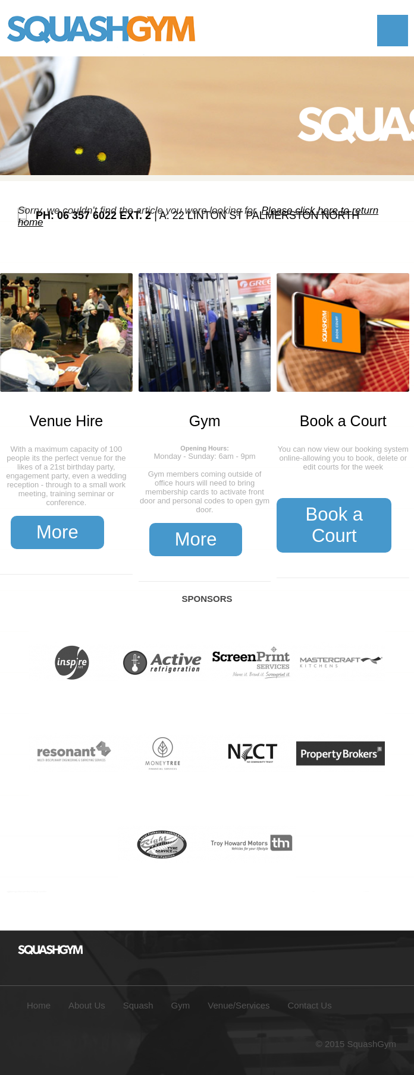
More (57, 532)
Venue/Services (238, 1005)
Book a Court (343, 421)
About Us (86, 1005)
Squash (138, 1005)
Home (39, 1005)
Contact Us (310, 1005)
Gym (205, 421)
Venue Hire (67, 421)
